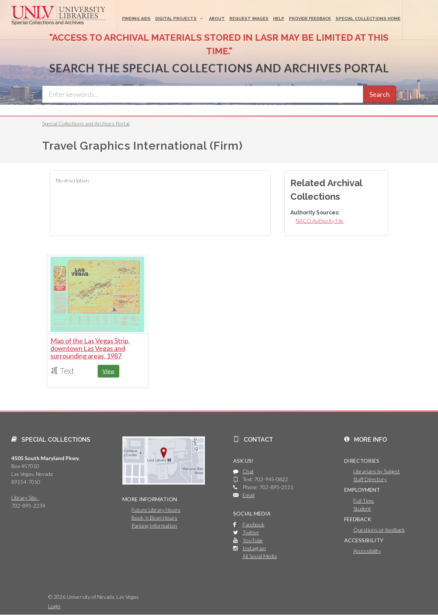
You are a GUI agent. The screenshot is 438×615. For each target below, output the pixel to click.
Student (362, 508)
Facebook (253, 524)
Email (249, 495)
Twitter (251, 532)
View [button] (108, 371)
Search (379, 94)
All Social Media (260, 556)
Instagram (254, 548)
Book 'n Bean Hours (154, 517)
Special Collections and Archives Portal (86, 123)
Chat (248, 471)
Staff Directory (370, 479)
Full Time (363, 500)
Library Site (25, 497)
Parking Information (154, 525)
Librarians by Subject (376, 471)
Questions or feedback (379, 529)
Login (54, 606)
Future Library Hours (155, 509)
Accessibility (367, 551)
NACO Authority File (319, 220)
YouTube (253, 540)
